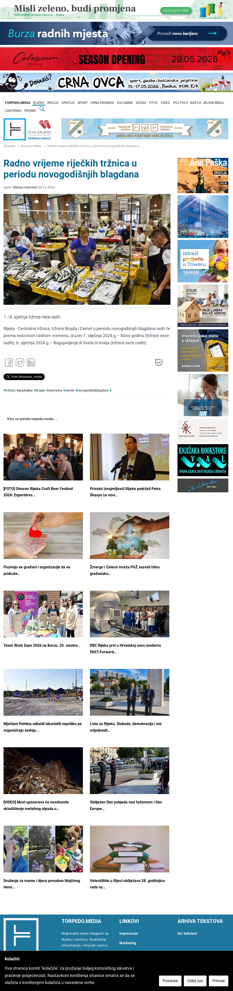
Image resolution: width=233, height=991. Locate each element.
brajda (40, 390)
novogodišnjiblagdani (92, 390)
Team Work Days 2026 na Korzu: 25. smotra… (42, 645)
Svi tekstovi (187, 933)
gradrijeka (25, 390)
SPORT (83, 103)
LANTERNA (13, 111)
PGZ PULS (180, 103)
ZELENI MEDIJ (213, 103)
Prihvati (218, 981)
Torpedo (9, 146)
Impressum (128, 933)
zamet (69, 390)
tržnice (10, 390)
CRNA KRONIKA (102, 103)
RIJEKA (38, 103)
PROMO (30, 111)
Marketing (128, 943)
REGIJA (53, 103)
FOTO (153, 103)
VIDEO (165, 103)
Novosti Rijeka (31, 146)
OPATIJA (68, 103)
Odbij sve (195, 981)
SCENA (141, 103)
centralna (55, 390)
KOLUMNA (125, 103)
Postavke (170, 981)
